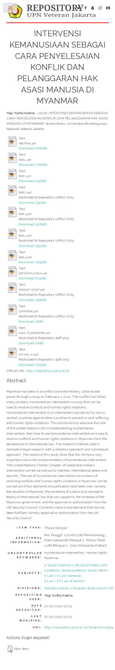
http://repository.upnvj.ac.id (48, 371)
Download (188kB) (33, 148)
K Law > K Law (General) (62, 576)
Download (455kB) (33, 181)
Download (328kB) (33, 224)
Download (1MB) (31, 321)
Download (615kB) (33, 365)
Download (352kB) (32, 202)
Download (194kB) (33, 300)
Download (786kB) (33, 164)
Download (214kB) (32, 278)
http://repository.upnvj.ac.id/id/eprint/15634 (79, 627)
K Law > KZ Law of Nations (64, 581)
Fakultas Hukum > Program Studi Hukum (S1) (79, 588)
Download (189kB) (33, 262)
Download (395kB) (33, 246)
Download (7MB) (31, 343)
